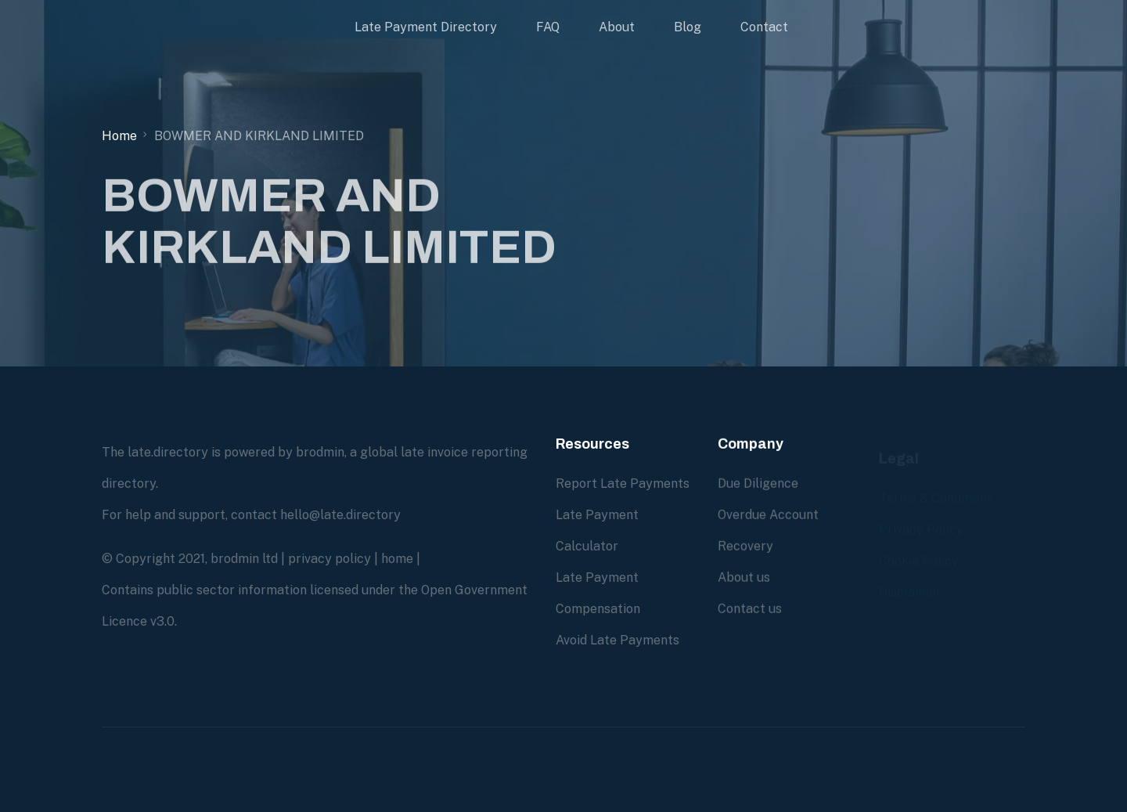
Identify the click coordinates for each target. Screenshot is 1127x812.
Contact (764, 27)
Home (119, 135)
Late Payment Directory (426, 27)
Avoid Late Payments (617, 640)
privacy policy (329, 558)
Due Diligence (758, 483)
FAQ (548, 27)
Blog (687, 27)
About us (744, 577)
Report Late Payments (623, 483)
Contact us (750, 608)
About (617, 27)
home (397, 558)
